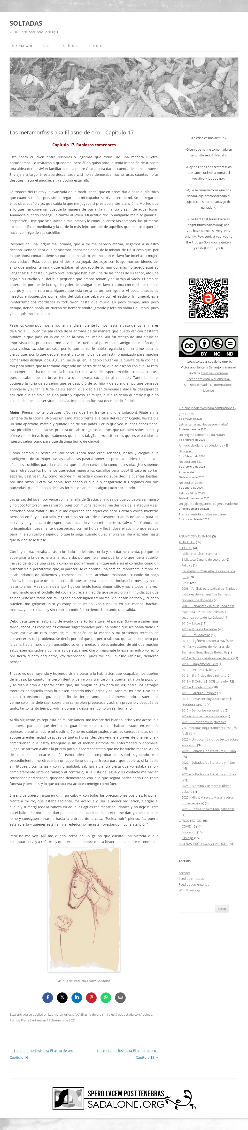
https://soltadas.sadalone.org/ (206, 361)
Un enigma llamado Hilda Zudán (202, 435)
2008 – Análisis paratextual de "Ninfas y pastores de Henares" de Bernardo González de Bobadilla (210, 594)
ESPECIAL (185, 548)
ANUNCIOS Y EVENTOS (195, 536)
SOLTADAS (26, 23)
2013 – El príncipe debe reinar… (204, 675)
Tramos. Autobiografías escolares (202, 514)
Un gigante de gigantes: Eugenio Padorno (208, 503)
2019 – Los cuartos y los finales (204, 716)
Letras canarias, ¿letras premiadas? (204, 424)
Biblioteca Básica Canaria (199, 553)
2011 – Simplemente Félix (200, 664)
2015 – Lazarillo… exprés (199, 693)
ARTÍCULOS (70, 46)
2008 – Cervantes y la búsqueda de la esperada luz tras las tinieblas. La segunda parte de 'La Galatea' (208, 612)
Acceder (184, 873)
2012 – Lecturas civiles (197, 670)
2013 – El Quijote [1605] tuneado (205, 681)
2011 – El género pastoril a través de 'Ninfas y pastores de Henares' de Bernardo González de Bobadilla (207, 646)
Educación (189, 832)
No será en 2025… (191, 482)
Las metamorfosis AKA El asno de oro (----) (78, 1014)
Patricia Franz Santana (26, 1020)
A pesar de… (187, 472)
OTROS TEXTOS (190, 820)
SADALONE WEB (21, 46)
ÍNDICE (47, 46)
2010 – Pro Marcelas (196, 635)
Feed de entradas (191, 878)
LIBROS (184, 582)
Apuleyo (146, 1014)
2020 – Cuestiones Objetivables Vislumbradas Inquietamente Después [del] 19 (209, 728)
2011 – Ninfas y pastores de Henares (208, 658)
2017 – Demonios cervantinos (203, 710)
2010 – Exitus (191, 623)
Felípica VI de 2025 (192, 493)
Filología (188, 838)
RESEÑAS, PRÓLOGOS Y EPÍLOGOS (203, 844)
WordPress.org (189, 890)
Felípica (187, 565)
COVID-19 (188, 826)
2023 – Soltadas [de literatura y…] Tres (209, 774)
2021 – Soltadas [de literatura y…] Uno (209, 751)
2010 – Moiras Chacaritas (199, 629)
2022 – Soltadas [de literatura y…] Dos (208, 762)
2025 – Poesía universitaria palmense (208, 809)
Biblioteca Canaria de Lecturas (203, 559)
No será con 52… (190, 461)
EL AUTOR (95, 46)
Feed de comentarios (194, 884)
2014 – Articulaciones (197, 687)
